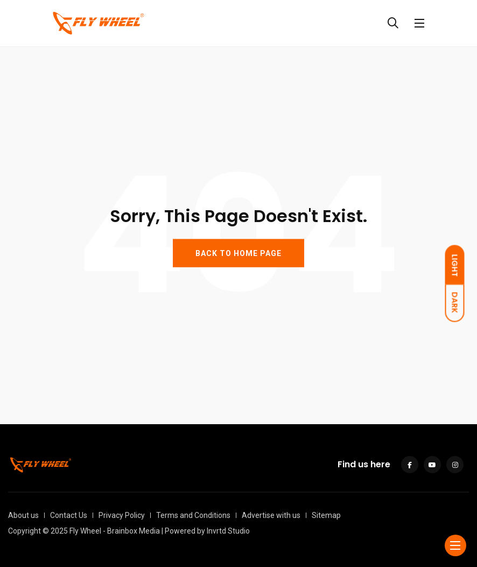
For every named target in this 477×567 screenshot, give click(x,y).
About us (23, 515)
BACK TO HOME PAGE (238, 252)
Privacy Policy (122, 515)
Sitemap (326, 515)
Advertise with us (271, 515)
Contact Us (68, 515)
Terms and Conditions (193, 515)
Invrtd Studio (228, 531)
